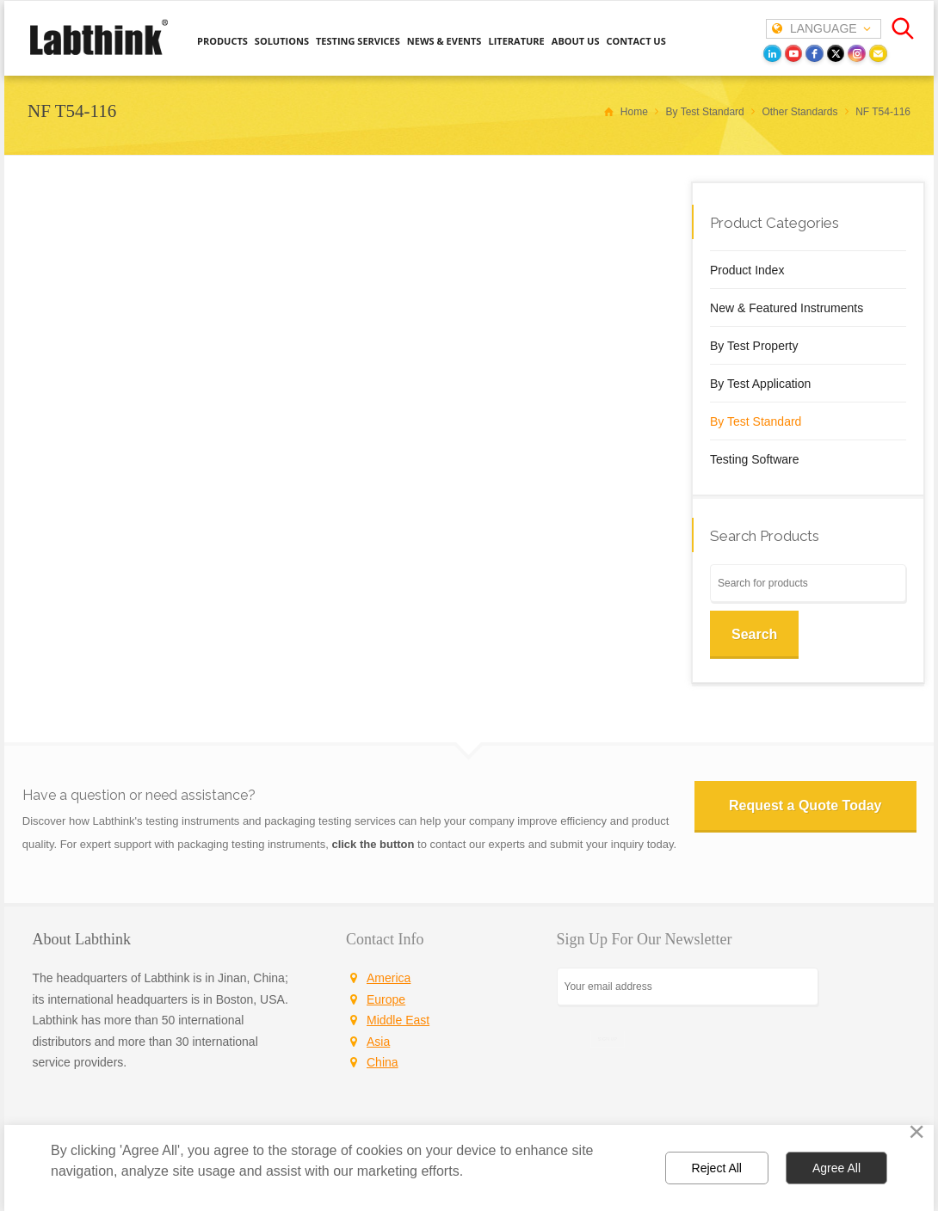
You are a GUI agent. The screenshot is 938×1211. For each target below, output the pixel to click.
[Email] (878, 54)
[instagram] (857, 54)
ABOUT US (576, 40)
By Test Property (754, 346)
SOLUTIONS (282, 40)
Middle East (398, 1020)
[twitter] (836, 54)
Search (754, 634)
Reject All (717, 1168)
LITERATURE (516, 40)
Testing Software (754, 459)
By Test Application (760, 383)
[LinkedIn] (772, 54)
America (388, 978)
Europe (386, 999)
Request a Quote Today (805, 805)
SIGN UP (607, 1038)
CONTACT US (635, 40)
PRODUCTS (222, 40)
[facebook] (814, 54)
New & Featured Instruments (786, 308)
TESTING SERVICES (358, 40)
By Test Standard (755, 421)
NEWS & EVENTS (444, 40)
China (382, 1062)
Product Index (747, 270)
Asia (378, 1041)
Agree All (836, 1168)
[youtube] (794, 54)
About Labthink (82, 939)
